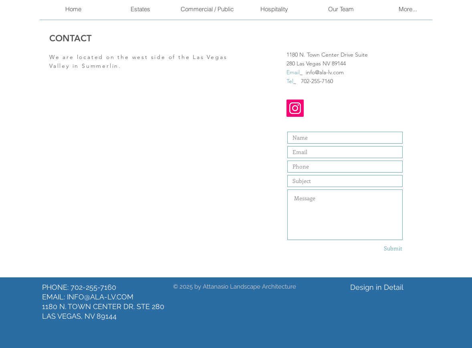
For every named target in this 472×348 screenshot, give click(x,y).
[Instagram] (295, 108)
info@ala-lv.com (325, 72)
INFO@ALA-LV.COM (100, 297)
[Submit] (383, 248)
